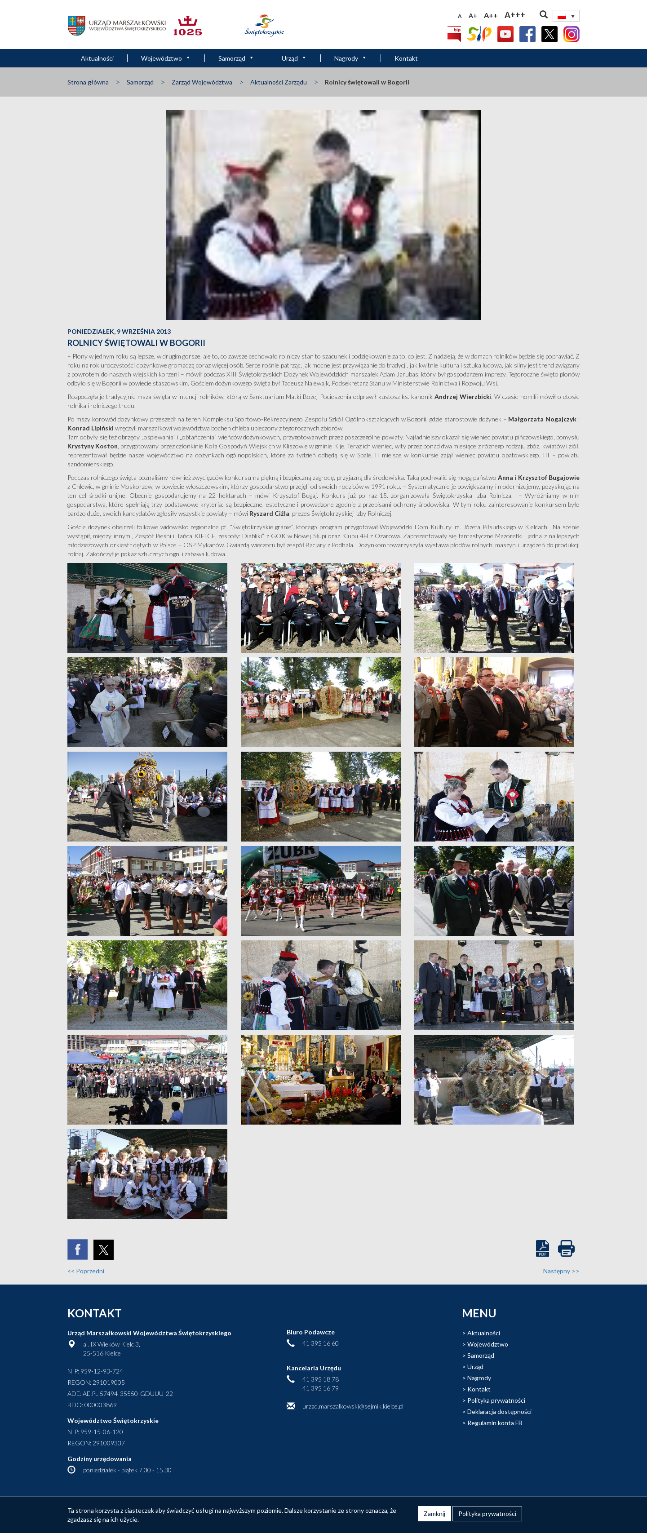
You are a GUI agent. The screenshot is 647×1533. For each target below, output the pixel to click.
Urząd (294, 58)
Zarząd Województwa (202, 82)
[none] (566, 16)
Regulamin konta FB (495, 1423)
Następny (561, 1271)
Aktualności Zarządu (278, 82)
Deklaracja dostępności (499, 1411)
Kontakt (406, 58)
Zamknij (434, 1513)
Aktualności (97, 58)
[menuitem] (566, 16)
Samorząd (236, 58)
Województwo (166, 58)
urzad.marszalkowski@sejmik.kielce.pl (352, 1406)
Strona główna (88, 82)
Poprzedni (85, 1271)
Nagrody (350, 58)
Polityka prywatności (496, 1400)
